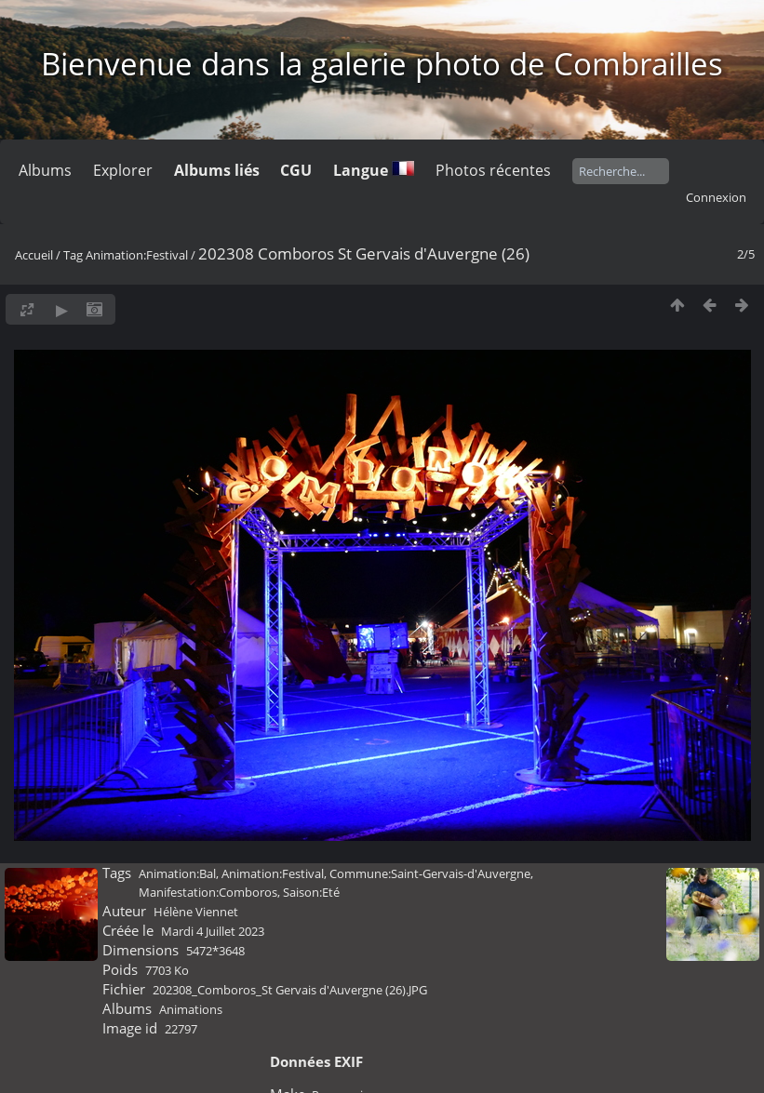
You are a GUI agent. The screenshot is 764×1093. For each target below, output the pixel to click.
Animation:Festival (137, 255)
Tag (73, 255)
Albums (45, 170)
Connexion (716, 197)
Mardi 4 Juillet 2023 (212, 931)
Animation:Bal (177, 873)
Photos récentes (493, 170)
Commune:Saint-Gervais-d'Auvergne (429, 873)
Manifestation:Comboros (208, 892)
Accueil (34, 255)
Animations (190, 1009)
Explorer (123, 170)
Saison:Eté (311, 892)
